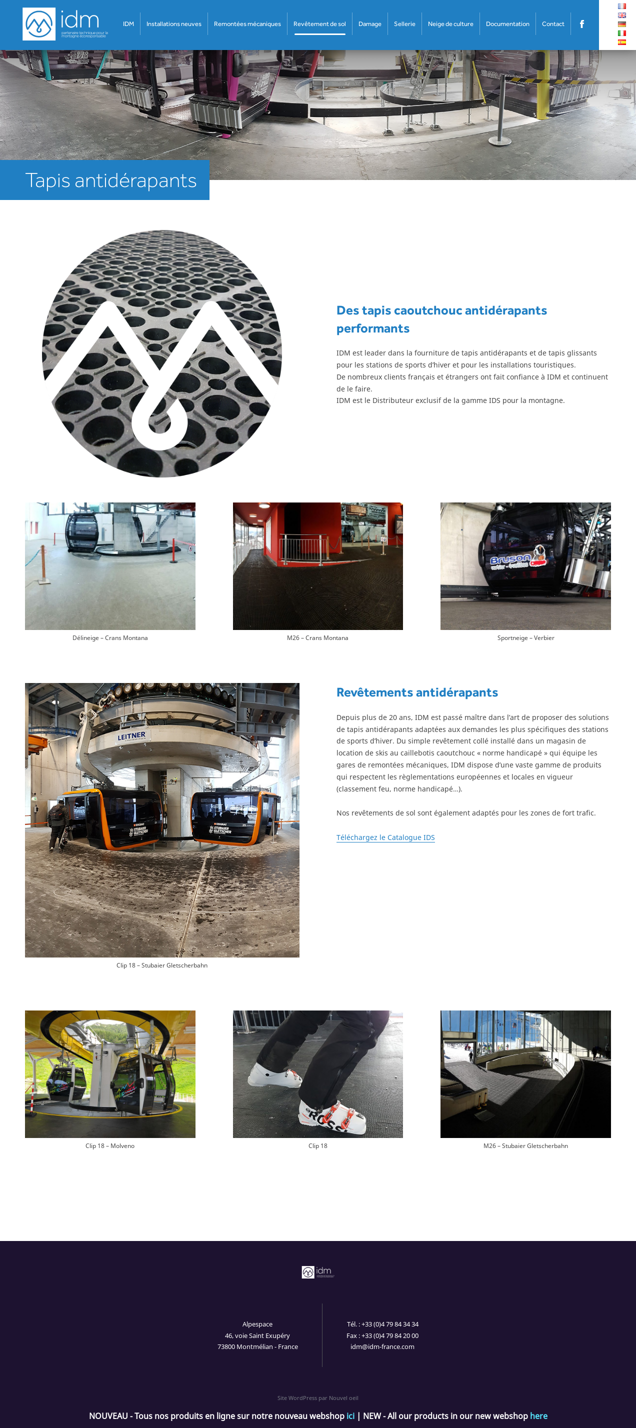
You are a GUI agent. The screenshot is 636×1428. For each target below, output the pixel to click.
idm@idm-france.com (382, 1346)
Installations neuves (174, 24)
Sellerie (405, 24)
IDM (128, 24)
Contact (553, 24)
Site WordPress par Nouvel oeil (318, 1398)
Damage (370, 24)
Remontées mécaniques (247, 24)
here (539, 1416)
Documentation (508, 24)
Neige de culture (451, 24)
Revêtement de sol (320, 24)
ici (350, 1416)
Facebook (582, 23)
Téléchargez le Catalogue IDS (385, 837)
